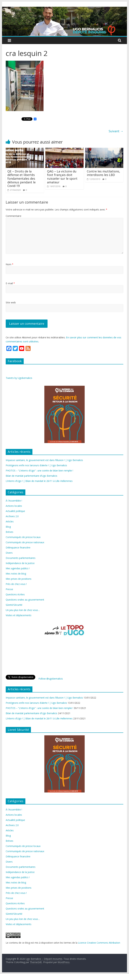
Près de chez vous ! (16, 584)
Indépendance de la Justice (20, 563)
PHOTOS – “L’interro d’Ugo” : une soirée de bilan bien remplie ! (39, 470)
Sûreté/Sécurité (14, 604)
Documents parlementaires (20, 558)
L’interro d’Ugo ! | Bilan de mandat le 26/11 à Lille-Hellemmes (39, 481)
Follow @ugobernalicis (50, 678)
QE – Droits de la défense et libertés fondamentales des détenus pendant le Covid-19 (21, 178)
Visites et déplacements (18, 615)
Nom (9, 264)
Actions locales (14, 505)
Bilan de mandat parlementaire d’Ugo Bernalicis (31, 475)
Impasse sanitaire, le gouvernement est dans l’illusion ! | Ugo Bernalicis (44, 460)
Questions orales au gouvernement (25, 599)
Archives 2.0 (12, 516)
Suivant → (116, 131)
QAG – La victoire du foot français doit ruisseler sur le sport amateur (62, 176)
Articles (10, 521)
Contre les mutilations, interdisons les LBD (103, 173)
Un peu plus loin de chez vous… (23, 610)
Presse (9, 589)
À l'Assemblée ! (14, 500)
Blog (8, 526)
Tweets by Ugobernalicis (19, 378)
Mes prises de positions (18, 578)
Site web (11, 302)
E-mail (10, 283)
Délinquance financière (18, 547)
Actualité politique (15, 511)
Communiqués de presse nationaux (25, 542)
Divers (9, 552)
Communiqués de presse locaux (23, 537)
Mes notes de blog (16, 573)
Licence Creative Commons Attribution (99, 942)
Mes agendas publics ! (18, 568)
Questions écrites (15, 594)
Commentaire (13, 215)
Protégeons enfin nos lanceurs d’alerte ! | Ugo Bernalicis (36, 465)
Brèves (9, 531)
